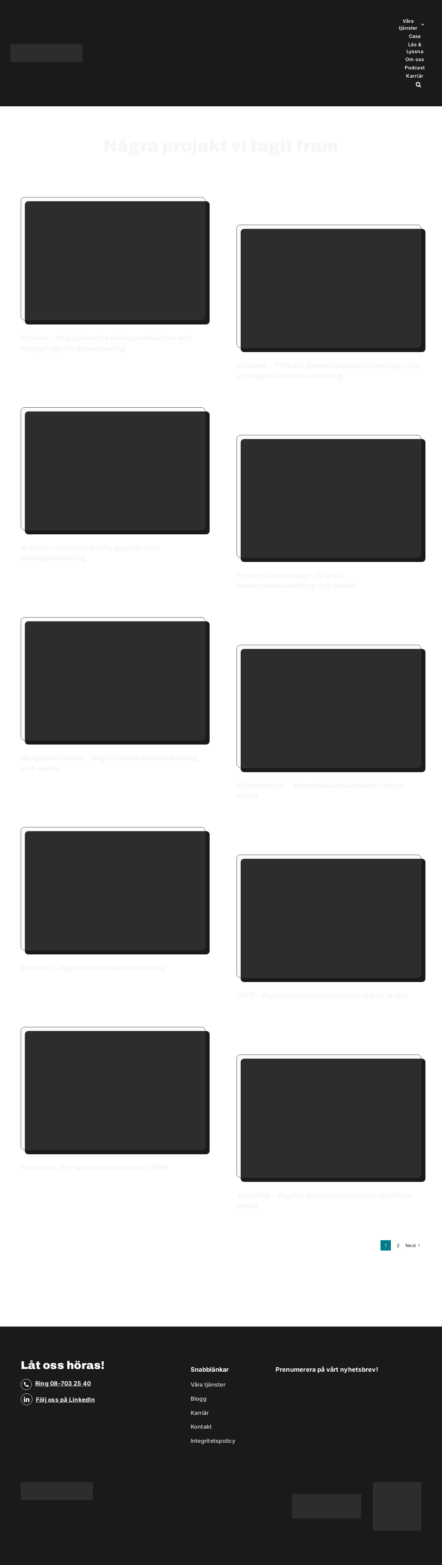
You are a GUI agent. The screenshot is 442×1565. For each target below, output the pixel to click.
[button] (418, 84)
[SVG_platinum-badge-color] (397, 1484)
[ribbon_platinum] (326, 1496)
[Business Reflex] (46, 46)
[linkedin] (26, 1399)
